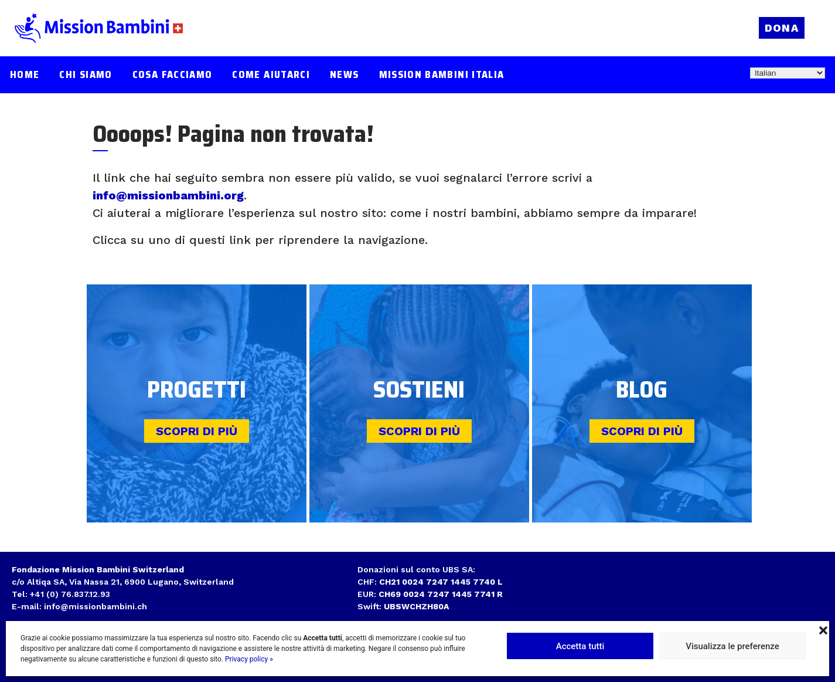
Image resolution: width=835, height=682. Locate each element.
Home (24, 74)
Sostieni (419, 389)
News (344, 74)
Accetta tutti (580, 646)
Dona (782, 28)
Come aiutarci (271, 74)
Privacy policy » (249, 659)
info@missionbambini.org (168, 195)
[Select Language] (787, 73)
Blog (641, 389)
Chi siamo (85, 74)
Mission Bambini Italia (442, 74)
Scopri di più (196, 431)
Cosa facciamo (172, 74)
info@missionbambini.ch (95, 606)
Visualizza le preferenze (732, 646)
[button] (823, 629)
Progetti (196, 389)
